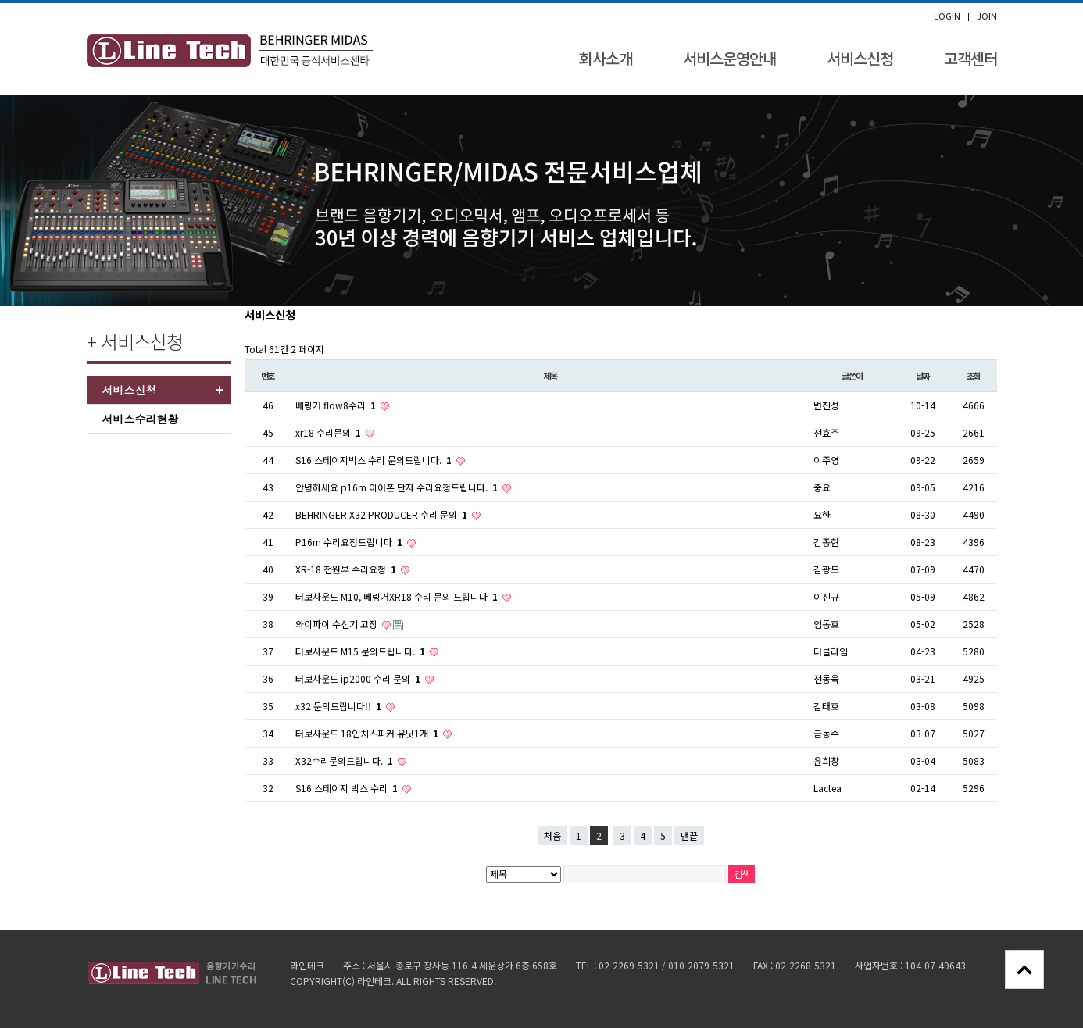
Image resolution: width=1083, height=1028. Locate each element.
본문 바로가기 (0, 3)
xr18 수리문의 (329, 432)
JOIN (987, 16)
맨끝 (689, 835)
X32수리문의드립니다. (345, 760)
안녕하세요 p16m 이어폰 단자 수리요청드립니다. (397, 487)
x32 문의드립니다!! (339, 705)
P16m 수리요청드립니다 (350, 541)
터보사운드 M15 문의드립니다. (361, 651)
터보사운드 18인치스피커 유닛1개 (368, 733)
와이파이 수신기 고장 (337, 623)
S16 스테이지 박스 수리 (347, 787)
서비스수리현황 (140, 419)
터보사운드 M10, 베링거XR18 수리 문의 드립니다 (397, 596)
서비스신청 (860, 58)
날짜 (923, 375)
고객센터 (970, 58)
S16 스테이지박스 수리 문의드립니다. (374, 459)
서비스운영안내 (729, 58)
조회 (974, 375)
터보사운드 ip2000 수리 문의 (359, 678)
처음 (552, 835)
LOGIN (947, 16)
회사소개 (605, 58)
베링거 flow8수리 (336, 405)
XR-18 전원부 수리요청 (347, 569)
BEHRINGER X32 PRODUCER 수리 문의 (382, 514)
